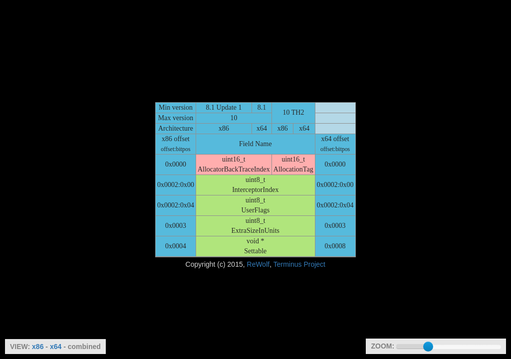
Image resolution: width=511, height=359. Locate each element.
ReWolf (258, 264)
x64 (55, 347)
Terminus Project (299, 264)
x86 (37, 347)
